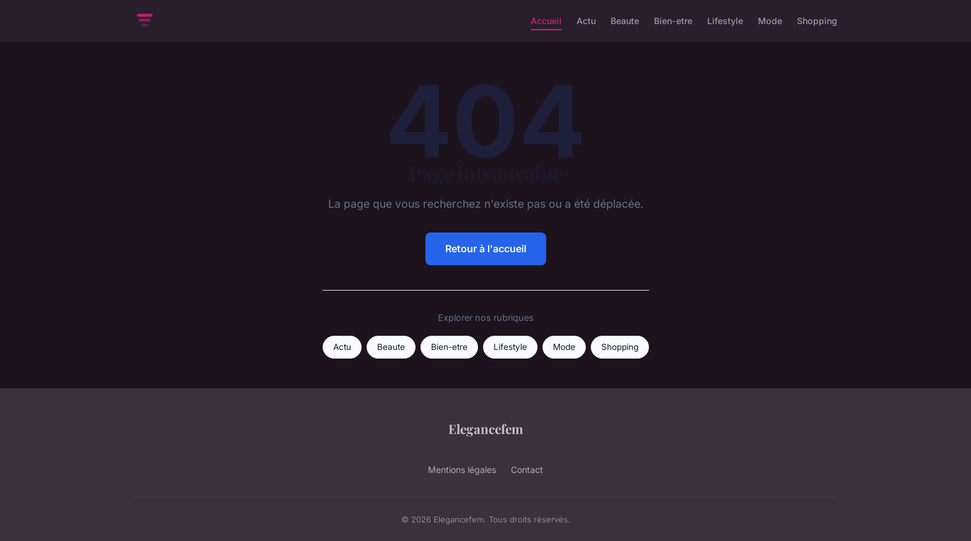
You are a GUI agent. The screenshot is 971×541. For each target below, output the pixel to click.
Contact (527, 469)
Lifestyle (725, 20)
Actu (586, 20)
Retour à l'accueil (485, 248)
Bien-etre (673, 20)
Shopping (817, 20)
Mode (770, 20)
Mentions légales (462, 469)
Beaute (625, 20)
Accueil (546, 20)
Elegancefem (485, 428)
